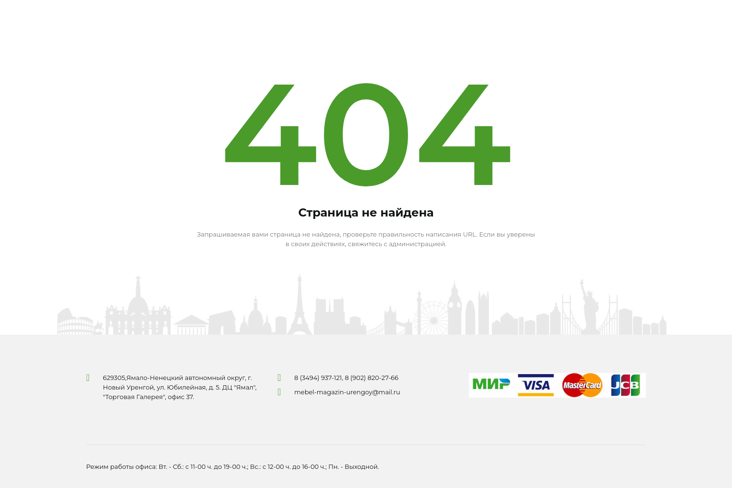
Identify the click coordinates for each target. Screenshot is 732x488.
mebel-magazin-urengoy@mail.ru (347, 392)
